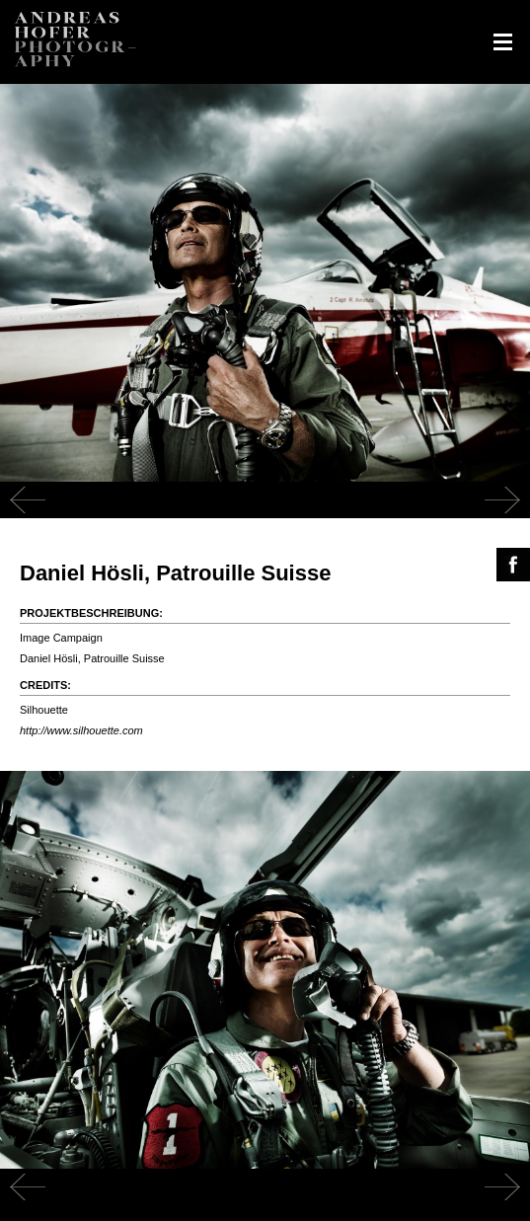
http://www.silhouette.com (81, 730)
